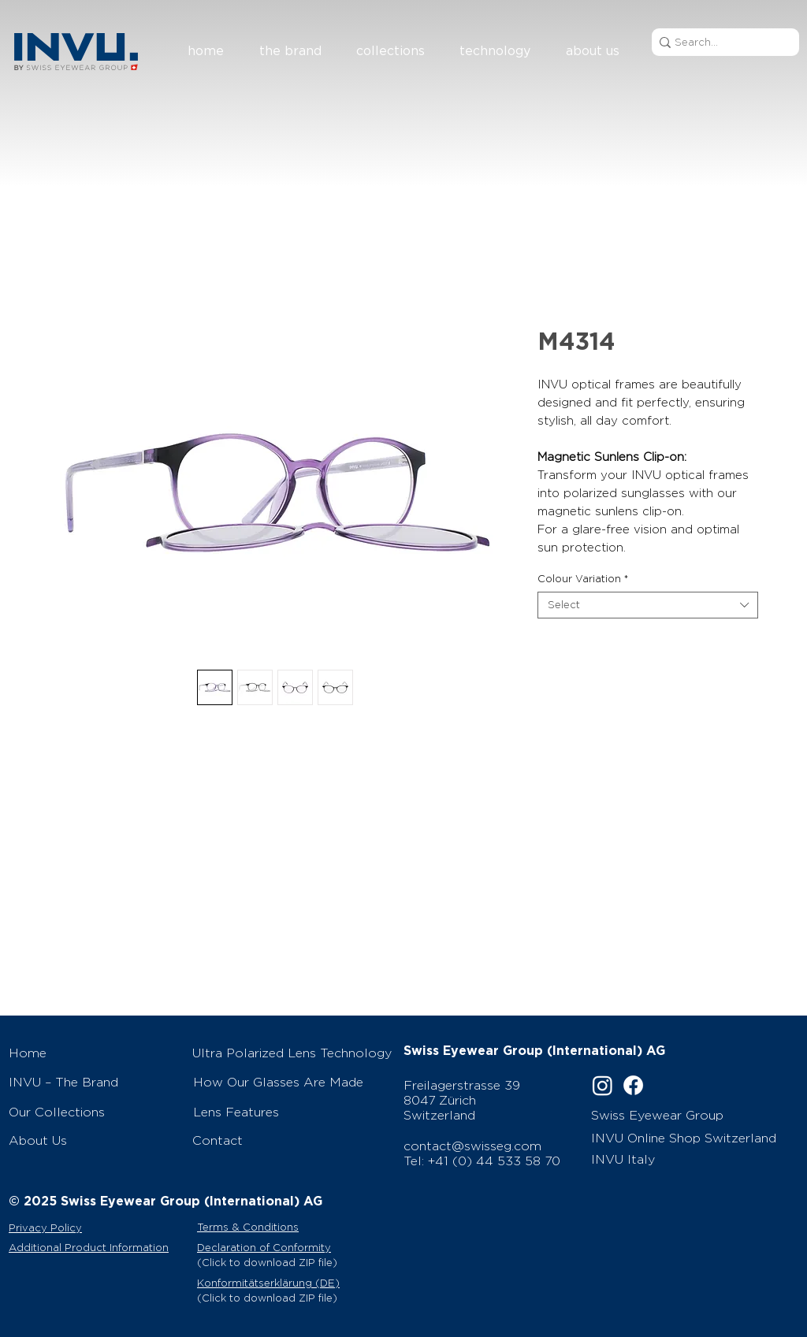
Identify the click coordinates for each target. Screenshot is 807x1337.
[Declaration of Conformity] (293, 1247)
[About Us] (92, 1140)
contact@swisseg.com (472, 1145)
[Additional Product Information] (101, 1247)
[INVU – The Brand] (92, 1081)
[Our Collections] (92, 1111)
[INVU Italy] (679, 1158)
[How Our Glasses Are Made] (294, 1081)
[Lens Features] (294, 1111)
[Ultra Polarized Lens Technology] (293, 1052)
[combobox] (647, 605)
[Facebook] (633, 1085)
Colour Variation (582, 579)
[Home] (92, 1052)
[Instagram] (602, 1085)
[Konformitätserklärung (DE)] (293, 1282)
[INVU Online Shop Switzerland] (687, 1137)
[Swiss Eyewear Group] (677, 1114)
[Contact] (293, 1140)
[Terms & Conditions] (278, 1227)
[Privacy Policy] (97, 1227)
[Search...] (720, 42)
